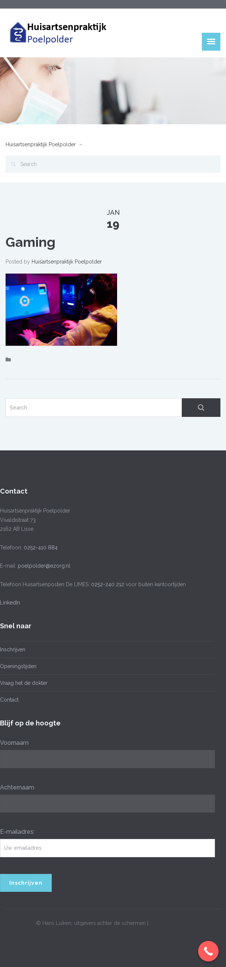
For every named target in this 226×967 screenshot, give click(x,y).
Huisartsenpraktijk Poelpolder (41, 144)
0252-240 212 (106, 584)
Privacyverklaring (170, 922)
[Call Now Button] (208, 951)
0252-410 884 (39, 547)
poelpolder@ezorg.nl (42, 566)
